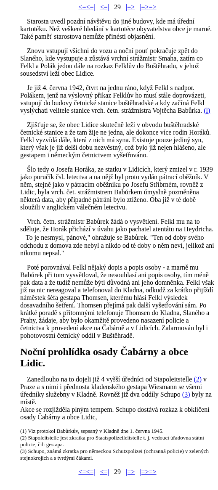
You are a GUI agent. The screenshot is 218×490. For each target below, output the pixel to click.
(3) (186, 394)
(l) (207, 110)
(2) (198, 379)
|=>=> (148, 7)
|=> (130, 7)
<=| (104, 7)
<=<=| (86, 7)
